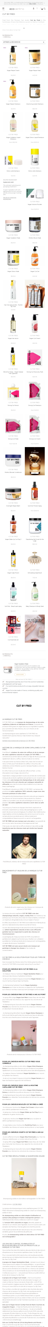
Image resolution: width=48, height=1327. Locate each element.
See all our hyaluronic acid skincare (9, 198)
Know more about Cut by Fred (11, 30)
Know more (20, 674)
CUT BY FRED (17, 1204)
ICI (20, 1320)
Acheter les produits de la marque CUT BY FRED (18, 741)
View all (7, 37)
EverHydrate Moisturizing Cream (33, 2)
